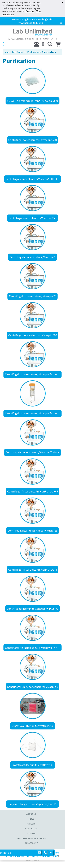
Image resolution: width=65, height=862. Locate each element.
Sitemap (31, 833)
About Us (31, 814)
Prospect (36, 861)
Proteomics (33, 52)
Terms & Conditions (50, 852)
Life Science (18, 52)
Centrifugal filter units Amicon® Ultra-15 (32, 530)
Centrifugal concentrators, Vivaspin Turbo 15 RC (33, 413)
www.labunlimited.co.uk (31, 22)
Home (7, 52)
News (31, 819)
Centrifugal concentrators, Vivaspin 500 (32, 335)
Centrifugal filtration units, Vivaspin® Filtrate (33, 648)
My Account (31, 843)
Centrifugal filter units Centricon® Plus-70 (32, 609)
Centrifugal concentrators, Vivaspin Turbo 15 (32, 374)
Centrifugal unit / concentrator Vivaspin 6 (32, 687)
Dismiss (29, 11)
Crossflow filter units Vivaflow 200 (32, 726)
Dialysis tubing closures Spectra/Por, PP (32, 804)
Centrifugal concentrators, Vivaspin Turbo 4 (32, 452)
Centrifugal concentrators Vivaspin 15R (32, 218)
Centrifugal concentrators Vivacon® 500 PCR (32, 179)
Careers (31, 823)
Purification (49, 52)
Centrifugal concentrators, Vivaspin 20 (32, 296)
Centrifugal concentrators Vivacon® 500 (32, 140)
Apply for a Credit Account (31, 838)
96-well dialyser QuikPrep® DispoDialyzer (32, 101)
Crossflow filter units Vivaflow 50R (33, 765)
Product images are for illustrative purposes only (32, 856)
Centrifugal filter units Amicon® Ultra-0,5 (32, 491)
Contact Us (31, 828)
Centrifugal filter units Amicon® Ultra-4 (32, 569)
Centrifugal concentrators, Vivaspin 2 (32, 257)
